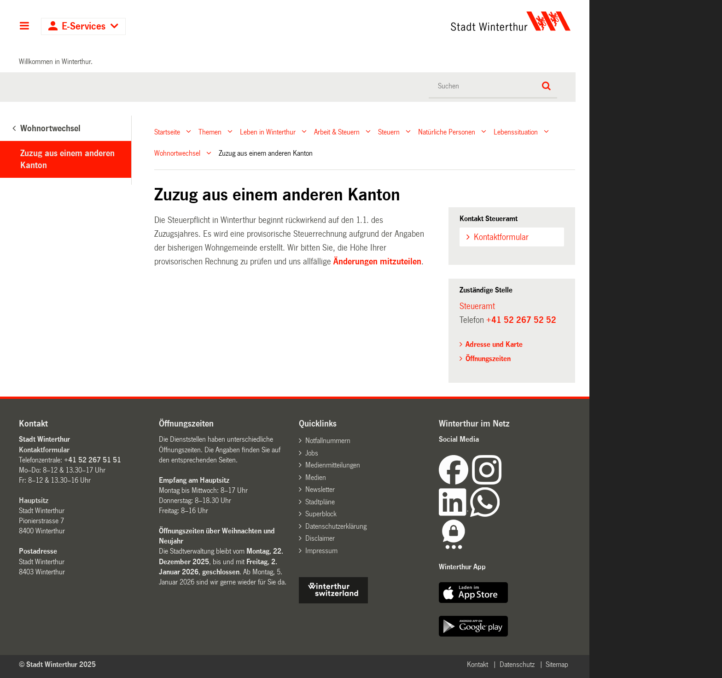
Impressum (321, 551)
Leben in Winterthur (268, 131)
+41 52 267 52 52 (521, 320)
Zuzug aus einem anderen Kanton (67, 159)
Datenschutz (517, 664)
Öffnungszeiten (488, 358)
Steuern (389, 131)
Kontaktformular (501, 237)
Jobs (311, 453)
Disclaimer (320, 538)
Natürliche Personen (446, 131)
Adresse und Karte (494, 344)
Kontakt (477, 664)
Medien (315, 477)
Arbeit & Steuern (337, 131)
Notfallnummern (327, 440)
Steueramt (477, 306)
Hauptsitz (33, 500)
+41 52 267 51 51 (92, 460)
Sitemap (557, 664)
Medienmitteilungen (332, 465)
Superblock (321, 514)
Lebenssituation (516, 131)
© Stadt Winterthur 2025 (57, 664)
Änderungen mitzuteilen (376, 261)
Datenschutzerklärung (336, 526)
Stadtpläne (320, 502)
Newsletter (320, 489)
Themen (209, 131)
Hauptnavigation (24, 26)
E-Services (83, 26)
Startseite (167, 131)
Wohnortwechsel (177, 153)
